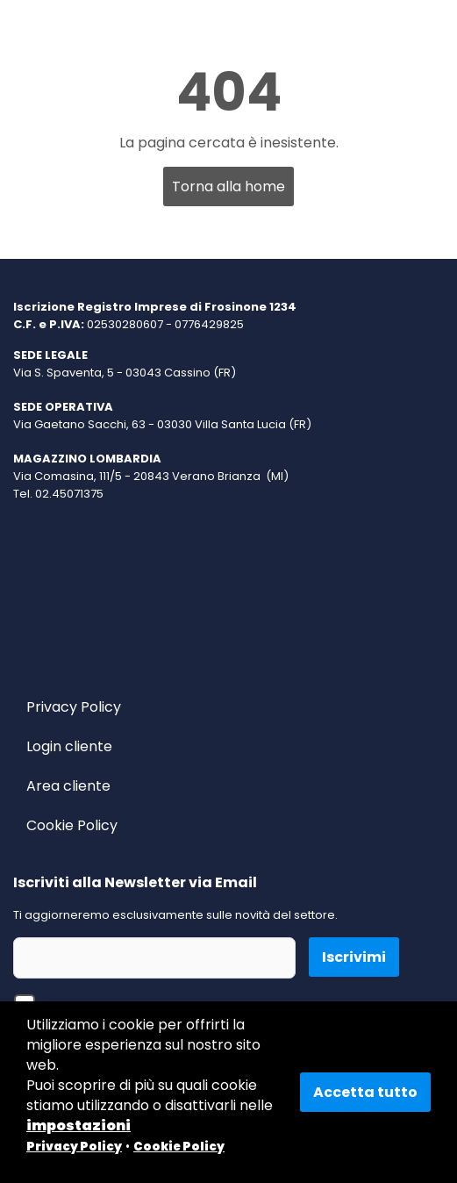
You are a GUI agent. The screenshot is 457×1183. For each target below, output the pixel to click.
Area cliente (68, 786)
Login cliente (69, 746)
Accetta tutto (365, 1092)
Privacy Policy (73, 707)
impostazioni (78, 1125)
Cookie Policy (72, 825)
